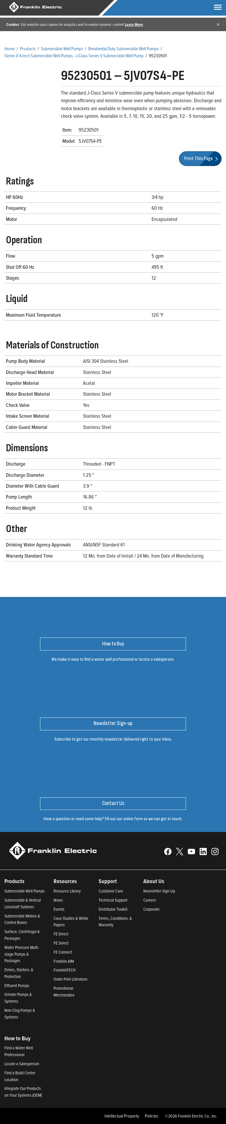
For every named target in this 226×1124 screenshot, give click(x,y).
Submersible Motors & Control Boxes (22, 919)
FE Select (61, 943)
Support (108, 881)
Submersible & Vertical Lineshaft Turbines (22, 903)
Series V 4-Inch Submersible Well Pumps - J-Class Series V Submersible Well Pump (74, 55)
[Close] (218, 24)
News (58, 900)
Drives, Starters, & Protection (18, 973)
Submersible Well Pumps (62, 48)
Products (28, 48)
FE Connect (63, 952)
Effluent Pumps (16, 985)
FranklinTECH (65, 970)
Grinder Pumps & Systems (18, 997)
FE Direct (61, 934)
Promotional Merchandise (64, 991)
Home (9, 48)
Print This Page (202, 158)
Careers (149, 900)
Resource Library (67, 891)
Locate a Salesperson (21, 1064)
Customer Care (111, 891)
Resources (65, 881)
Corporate (151, 909)
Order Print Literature (70, 979)
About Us (153, 881)
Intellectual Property (121, 1116)
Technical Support (113, 900)
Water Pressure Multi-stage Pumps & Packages (21, 954)
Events (59, 909)
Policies (151, 1116)
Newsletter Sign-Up (159, 891)
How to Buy (17, 1038)
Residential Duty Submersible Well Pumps (123, 48)
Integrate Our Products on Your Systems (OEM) (23, 1091)
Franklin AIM (64, 961)
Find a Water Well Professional (18, 1051)
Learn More (134, 24)
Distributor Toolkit (113, 909)
